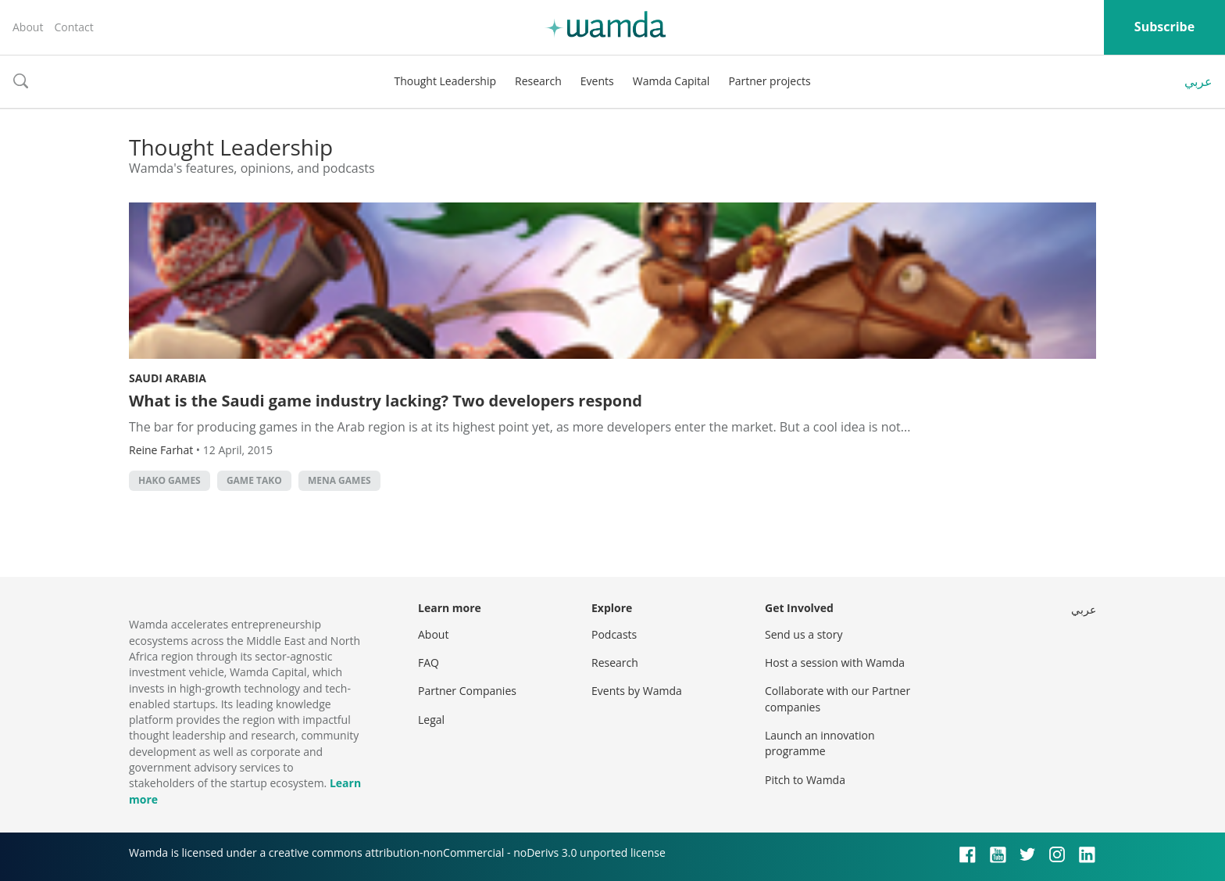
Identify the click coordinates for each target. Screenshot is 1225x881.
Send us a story (803, 634)
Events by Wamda (636, 690)
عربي (1198, 81)
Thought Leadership (445, 80)
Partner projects (769, 80)
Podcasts (614, 634)
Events (597, 80)
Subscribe (1164, 26)
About (27, 27)
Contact (73, 27)
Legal (431, 719)
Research (538, 80)
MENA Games (339, 480)
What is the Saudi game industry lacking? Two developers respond (385, 400)
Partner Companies (467, 690)
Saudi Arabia (167, 378)
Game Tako (254, 480)
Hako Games (169, 480)
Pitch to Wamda (805, 779)
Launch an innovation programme (820, 743)
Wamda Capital (671, 80)
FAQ (428, 662)
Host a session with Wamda (835, 662)
